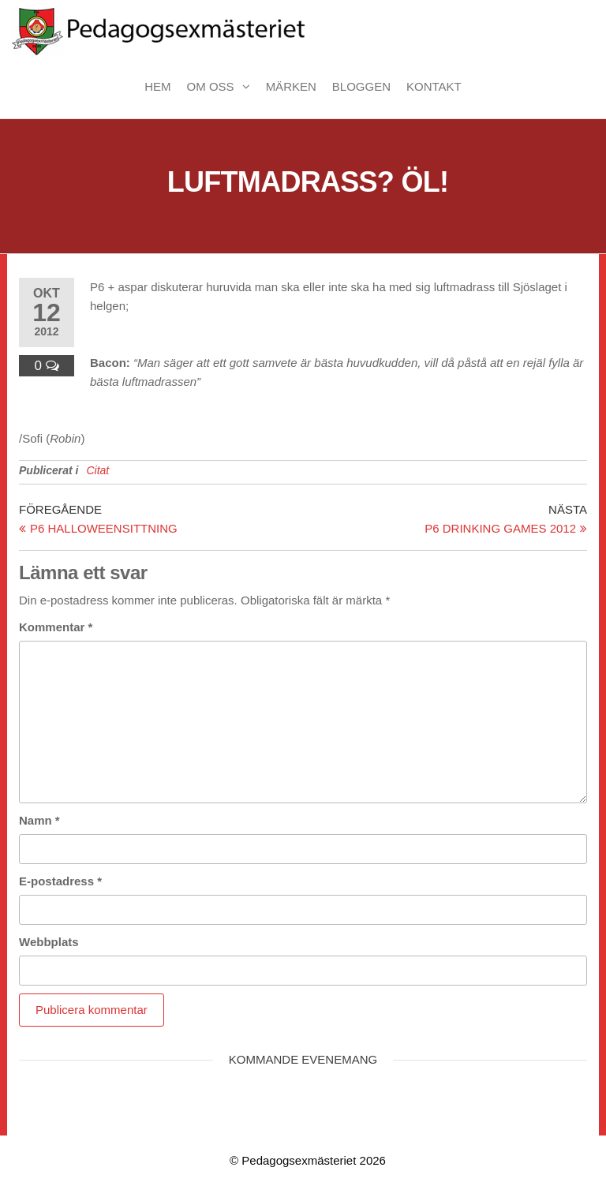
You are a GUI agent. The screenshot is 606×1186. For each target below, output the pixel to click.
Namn (39, 820)
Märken (291, 86)
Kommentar (55, 627)
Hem (157, 86)
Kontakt (434, 86)
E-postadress (60, 881)
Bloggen (361, 86)
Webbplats (49, 941)
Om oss (210, 86)
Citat (97, 470)
